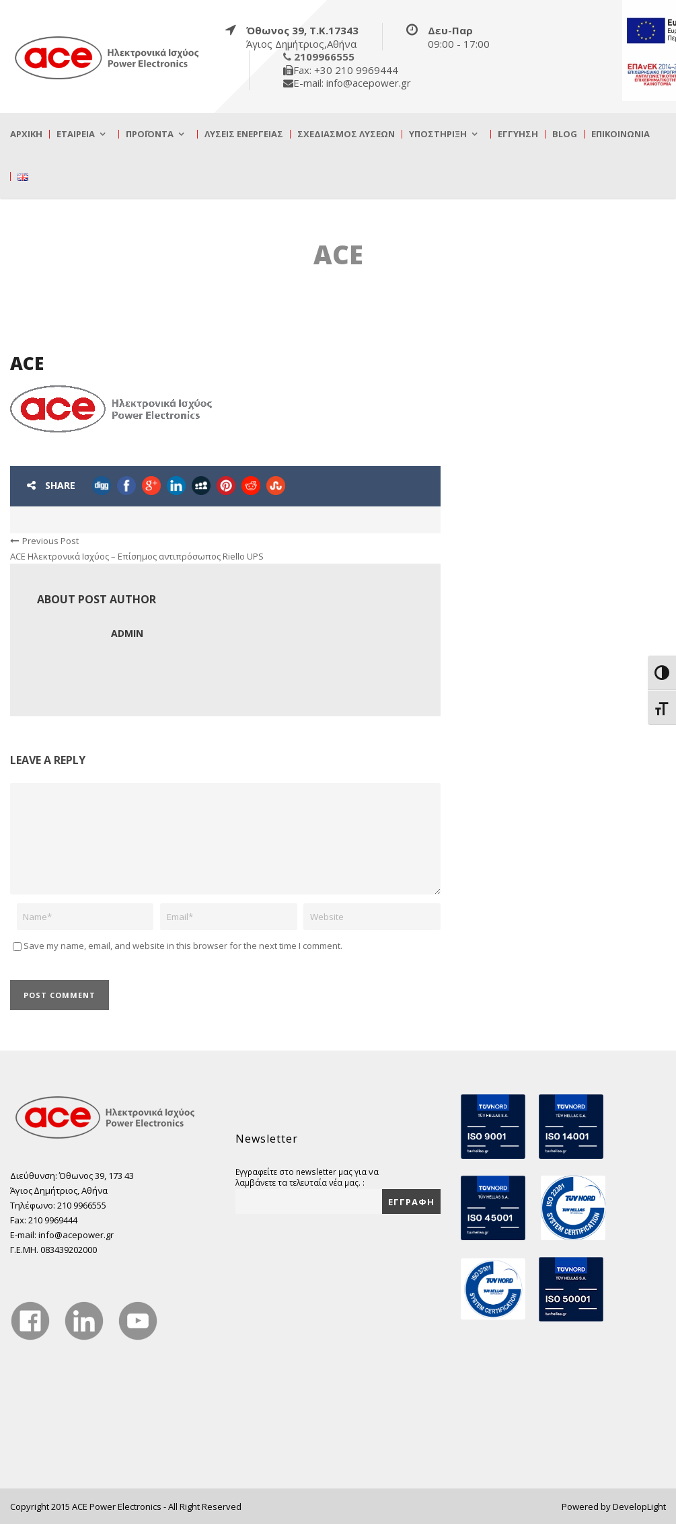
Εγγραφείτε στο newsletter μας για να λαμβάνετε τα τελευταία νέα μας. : (307, 1177)
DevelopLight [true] (639, 1506)
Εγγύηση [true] (518, 134)
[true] (107, 57)
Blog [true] (564, 134)
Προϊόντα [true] (150, 134)
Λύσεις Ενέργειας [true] (243, 134)
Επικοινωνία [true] (620, 134)
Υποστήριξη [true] (438, 134)
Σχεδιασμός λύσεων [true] (346, 134)
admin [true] (127, 633)
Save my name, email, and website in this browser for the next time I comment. (183, 946)
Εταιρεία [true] (76, 134)
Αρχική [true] (26, 134)
